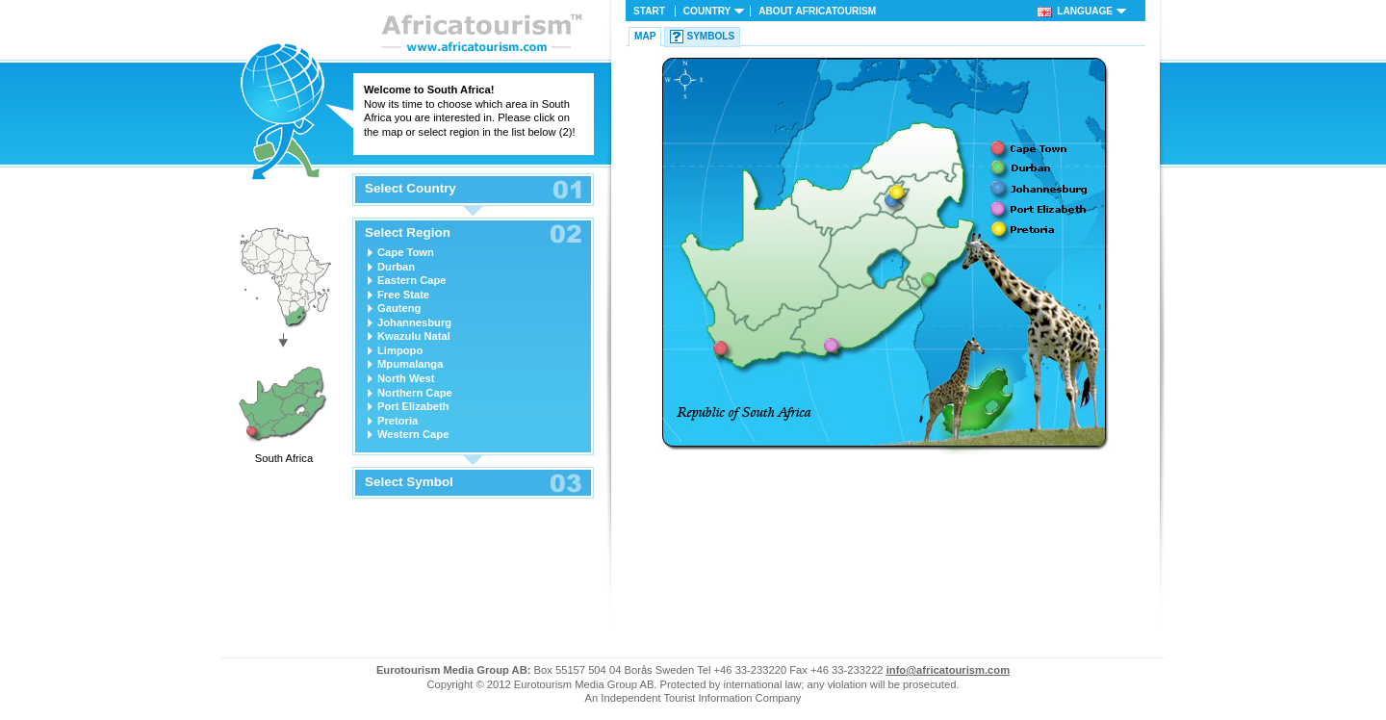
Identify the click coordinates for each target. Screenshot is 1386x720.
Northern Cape (414, 393)
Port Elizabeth (413, 406)
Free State (403, 294)
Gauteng (399, 308)
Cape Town (405, 252)
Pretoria (397, 420)
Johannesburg (414, 322)
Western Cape (413, 434)
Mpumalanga (410, 364)
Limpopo (400, 350)
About (817, 11)
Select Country (410, 188)
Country (707, 11)
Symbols (710, 36)
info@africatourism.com (948, 670)
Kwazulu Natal (413, 336)
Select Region (407, 233)
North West (405, 378)
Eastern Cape (412, 280)
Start (649, 11)
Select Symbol (409, 482)
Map (644, 36)
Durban (396, 266)
